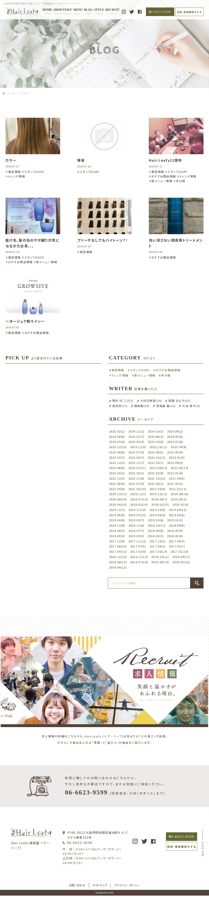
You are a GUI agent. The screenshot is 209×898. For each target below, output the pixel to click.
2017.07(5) (138, 546)
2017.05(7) (177, 546)
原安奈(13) (120, 406)
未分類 (180, 181)
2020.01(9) (180, 504)
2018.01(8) (175, 536)
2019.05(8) (177, 515)
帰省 (81, 160)
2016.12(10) (118, 557)
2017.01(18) (179, 551)
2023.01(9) (177, 457)
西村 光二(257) (123, 400)
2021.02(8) (157, 489)
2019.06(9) (157, 515)
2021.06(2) (156, 484)
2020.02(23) (160, 504)
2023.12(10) (118, 447)
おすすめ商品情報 (163, 176)
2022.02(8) (156, 473)
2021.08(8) (117, 484)
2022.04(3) (117, 473)
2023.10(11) (158, 447)
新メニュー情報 (161, 181)
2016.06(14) (160, 562)
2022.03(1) (136, 473)
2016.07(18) (139, 562)
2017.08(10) (118, 546)
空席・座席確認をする (189, 12)
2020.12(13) (118, 494)
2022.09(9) (175, 463)
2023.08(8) (117, 452)
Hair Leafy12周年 (165, 160)
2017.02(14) (158, 551)
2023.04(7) (117, 457)
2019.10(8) (157, 510)
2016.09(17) (181, 557)
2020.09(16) (179, 494)
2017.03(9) (138, 551)
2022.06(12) (158, 468)
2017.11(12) (137, 541)
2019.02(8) (156, 520)
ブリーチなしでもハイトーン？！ (102, 240)
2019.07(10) (137, 515)
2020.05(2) (179, 499)
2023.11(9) (138, 447)
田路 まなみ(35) (179, 400)
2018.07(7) (136, 531)
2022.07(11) (137, 468)
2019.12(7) (117, 510)
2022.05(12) (179, 468)
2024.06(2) (156, 437)
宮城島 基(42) (166, 406)
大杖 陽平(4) (191, 406)
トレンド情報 (16, 176)
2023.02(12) (156, 457)
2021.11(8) (136, 478)
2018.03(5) (136, 536)
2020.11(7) (138, 494)
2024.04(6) (117, 442)
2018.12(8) (117, 525)
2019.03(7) (136, 520)
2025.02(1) (117, 431)
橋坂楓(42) (142, 406)
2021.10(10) (156, 478)
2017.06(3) (157, 546)
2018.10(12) (156, 525)
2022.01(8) (175, 473)
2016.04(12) (118, 567)
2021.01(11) (178, 489)
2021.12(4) (117, 478)
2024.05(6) (175, 437)
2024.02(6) (156, 442)
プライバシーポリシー (127, 885)
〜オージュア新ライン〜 (25, 321)
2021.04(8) (117, 489)
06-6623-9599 (160, 11)
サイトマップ (99, 885)
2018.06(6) (156, 531)
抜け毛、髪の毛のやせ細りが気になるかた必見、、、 (32, 242)
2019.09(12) (178, 510)
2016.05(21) (181, 562)
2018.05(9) (175, 531)
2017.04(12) (118, 551)
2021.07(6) (136, 484)
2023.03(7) (136, 457)
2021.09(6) (177, 478)
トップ (11, 93)
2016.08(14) (118, 562)
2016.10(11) (160, 557)
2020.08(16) (118, 499)
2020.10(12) (158, 494)
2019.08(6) (117, 515)
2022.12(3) (117, 463)
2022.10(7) (156, 463)
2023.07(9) (136, 452)
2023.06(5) (156, 452)
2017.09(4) (177, 541)
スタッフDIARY (34, 172)
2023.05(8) (175, 452)
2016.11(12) (139, 557)
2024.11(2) (136, 431)
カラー (10, 160)
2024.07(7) (136, 437)
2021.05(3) (175, 484)
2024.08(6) (117, 437)
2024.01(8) (175, 442)
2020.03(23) (139, 504)
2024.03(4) (136, 442)
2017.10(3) (157, 541)
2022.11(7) (136, 463)
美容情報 (14, 172)
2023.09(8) (179, 447)
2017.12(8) (117, 541)
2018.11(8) (136, 525)
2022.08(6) (117, 468)
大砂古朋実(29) (151, 400)
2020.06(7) (159, 499)
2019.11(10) (137, 510)
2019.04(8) (117, 520)
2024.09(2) (175, 431)
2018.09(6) (177, 525)
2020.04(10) (118, 504)
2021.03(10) (137, 489)
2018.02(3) (156, 536)
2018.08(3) (117, 531)
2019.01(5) (175, 520)
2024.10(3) (156, 431)
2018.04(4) (117, 536)
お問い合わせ (77, 885)
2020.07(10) (139, 499)
